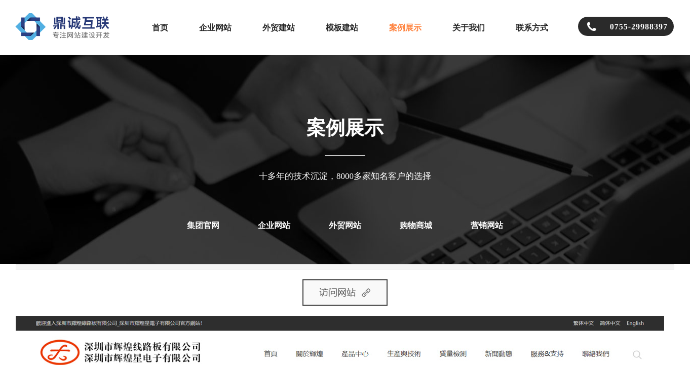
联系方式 (532, 27)
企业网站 (215, 27)
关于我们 (468, 27)
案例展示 (405, 27)
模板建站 (342, 27)
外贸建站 (278, 27)
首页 (160, 27)
